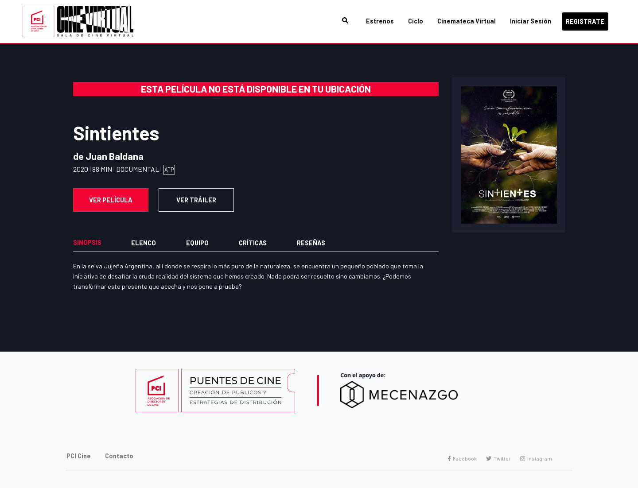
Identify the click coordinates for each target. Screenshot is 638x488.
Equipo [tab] (197, 243)
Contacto (119, 456)
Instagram (536, 458)
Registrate (585, 21)
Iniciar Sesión (530, 21)
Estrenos (380, 21)
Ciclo (415, 21)
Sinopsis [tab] (87, 242)
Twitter (498, 458)
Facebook (462, 458)
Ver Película (110, 200)
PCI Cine (78, 456)
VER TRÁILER (196, 200)
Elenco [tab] (143, 243)
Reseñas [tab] (311, 243)
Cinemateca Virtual (466, 21)
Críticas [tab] (253, 243)
